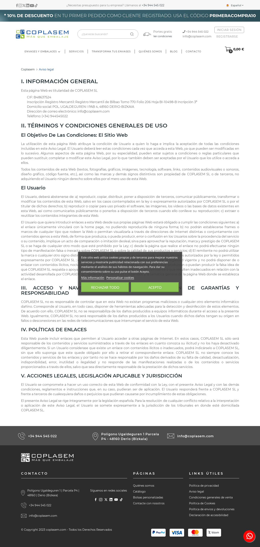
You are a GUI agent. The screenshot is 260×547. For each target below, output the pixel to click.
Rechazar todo (105, 287)
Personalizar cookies (120, 277)
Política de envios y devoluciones (211, 509)
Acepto (155, 287)
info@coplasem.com (197, 36)
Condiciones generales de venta (211, 497)
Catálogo (139, 491)
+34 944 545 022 (153, 5)
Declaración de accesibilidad (208, 515)
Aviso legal (196, 491)
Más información (92, 277)
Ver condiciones (162, 36)
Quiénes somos (143, 485)
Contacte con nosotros (148, 503)
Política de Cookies (202, 503)
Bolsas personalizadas (148, 497)
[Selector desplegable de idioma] (234, 5)
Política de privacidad (204, 485)
